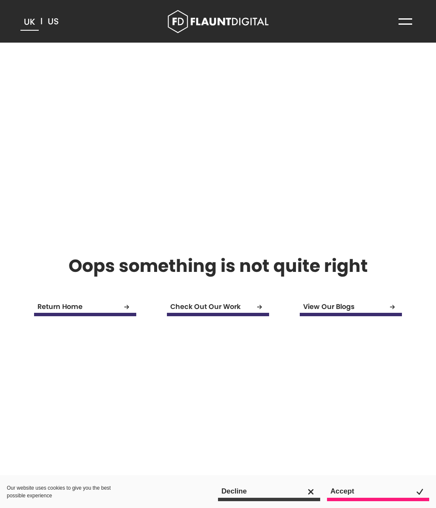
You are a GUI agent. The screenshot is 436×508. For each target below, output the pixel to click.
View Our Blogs (352, 307)
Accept (379, 491)
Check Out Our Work (219, 307)
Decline (270, 491)
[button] (405, 21)
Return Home (86, 307)
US (53, 21)
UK (29, 22)
